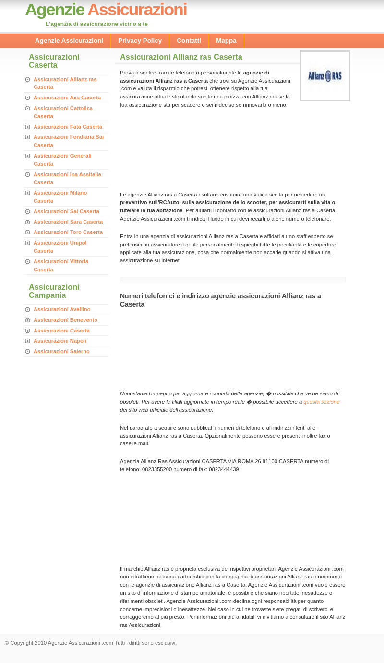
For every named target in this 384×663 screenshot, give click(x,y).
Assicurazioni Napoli (60, 341)
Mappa (226, 40)
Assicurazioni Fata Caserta (68, 127)
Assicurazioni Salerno (62, 351)
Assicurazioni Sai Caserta (66, 211)
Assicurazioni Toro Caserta (68, 232)
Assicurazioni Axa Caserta (67, 97)
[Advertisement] (162, 149)
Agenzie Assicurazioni (69, 40)
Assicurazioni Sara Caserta (68, 222)
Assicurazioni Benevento (65, 320)
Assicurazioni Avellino (62, 309)
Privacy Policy (140, 40)
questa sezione (321, 402)
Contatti (189, 40)
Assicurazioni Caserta (62, 330)
